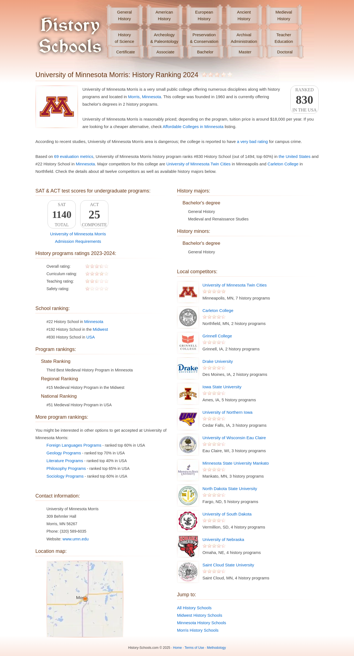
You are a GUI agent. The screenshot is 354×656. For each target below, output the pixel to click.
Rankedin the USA (304, 99)
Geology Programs (63, 453)
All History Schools (194, 607)
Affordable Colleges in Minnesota (193, 126)
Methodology (216, 648)
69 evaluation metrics (73, 156)
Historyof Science (124, 38)
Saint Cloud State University (228, 565)
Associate (165, 52)
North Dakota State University (229, 488)
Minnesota (151, 96)
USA (90, 337)
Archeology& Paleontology (164, 38)
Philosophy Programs (66, 468)
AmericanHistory (164, 15)
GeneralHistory (124, 15)
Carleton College (282, 164)
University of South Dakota (227, 514)
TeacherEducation (284, 38)
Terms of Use (194, 648)
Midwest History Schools (199, 615)
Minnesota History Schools (201, 622)
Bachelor (205, 52)
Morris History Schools (197, 630)
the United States (295, 156)
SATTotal (62, 214)
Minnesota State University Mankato (235, 463)
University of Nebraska (223, 539)
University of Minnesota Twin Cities (198, 164)
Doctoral (285, 52)
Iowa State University (221, 386)
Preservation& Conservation (204, 38)
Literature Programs (64, 460)
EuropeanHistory (204, 15)
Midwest (100, 329)
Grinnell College (217, 336)
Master (245, 52)
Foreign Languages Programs (73, 445)
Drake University (217, 361)
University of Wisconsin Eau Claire (234, 437)
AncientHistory (244, 15)
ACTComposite (94, 214)
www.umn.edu (75, 539)
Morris (134, 96)
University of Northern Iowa (227, 412)
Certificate (125, 52)
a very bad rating (252, 141)
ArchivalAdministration (244, 38)
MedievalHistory (283, 15)
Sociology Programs (65, 476)
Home (177, 648)
